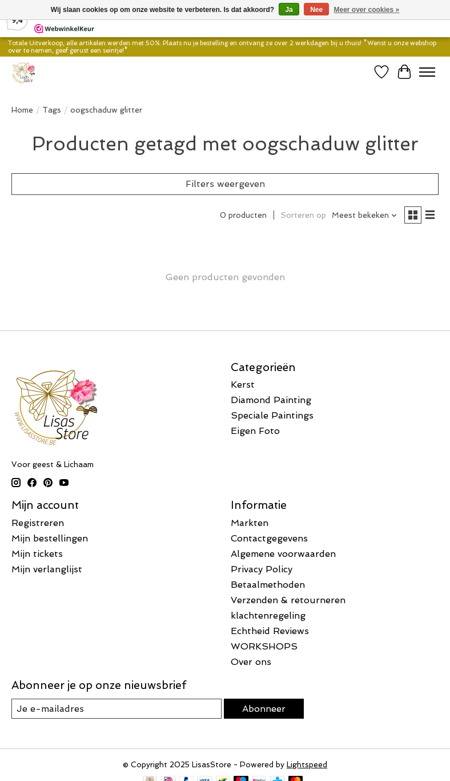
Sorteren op (303, 215)
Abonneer (264, 708)
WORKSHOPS (264, 646)
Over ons (251, 661)
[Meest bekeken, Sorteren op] (364, 215)
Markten (249, 522)
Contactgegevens (269, 538)
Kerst (243, 384)
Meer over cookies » (367, 10)
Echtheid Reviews (270, 630)
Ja (288, 10)
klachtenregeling (268, 615)
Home (22, 110)
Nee (316, 10)
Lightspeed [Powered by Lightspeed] (307, 764)
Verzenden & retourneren (288, 600)
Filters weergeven (225, 183)
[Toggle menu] (427, 72)
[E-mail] (116, 709)
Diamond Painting (271, 400)
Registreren (37, 522)
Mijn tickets (37, 553)
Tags (51, 110)
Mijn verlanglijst (46, 569)
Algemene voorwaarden (283, 553)
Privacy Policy (261, 569)
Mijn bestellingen (49, 538)
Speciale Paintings (272, 415)
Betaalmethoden (268, 584)
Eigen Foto (255, 430)
